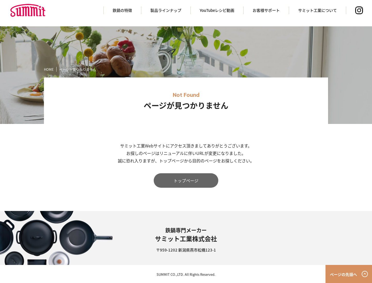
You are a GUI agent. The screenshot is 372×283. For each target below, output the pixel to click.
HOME (49, 69)
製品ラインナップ (165, 10)
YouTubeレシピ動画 (217, 10)
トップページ (186, 180)
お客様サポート (266, 10)
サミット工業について (317, 10)
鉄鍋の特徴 (122, 10)
